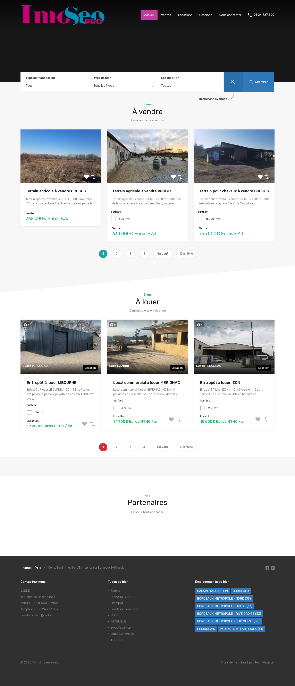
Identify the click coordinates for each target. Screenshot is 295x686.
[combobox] (54, 87)
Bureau (115, 591)
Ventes (166, 15)
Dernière (186, 253)
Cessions (205, 15)
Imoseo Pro (30, 568)
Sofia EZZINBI (119, 366)
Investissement (121, 627)
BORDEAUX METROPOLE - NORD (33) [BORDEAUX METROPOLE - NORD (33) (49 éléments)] (224, 598)
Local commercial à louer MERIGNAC (146, 382)
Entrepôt (116, 603)
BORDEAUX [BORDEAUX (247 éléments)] (241, 591)
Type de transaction (40, 78)
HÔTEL (115, 615)
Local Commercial (122, 634)
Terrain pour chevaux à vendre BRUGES (234, 191)
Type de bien (102, 78)
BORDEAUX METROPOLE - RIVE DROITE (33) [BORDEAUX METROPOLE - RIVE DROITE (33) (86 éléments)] (229, 614)
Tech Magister (264, 662)
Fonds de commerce (124, 609)
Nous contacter (230, 15)
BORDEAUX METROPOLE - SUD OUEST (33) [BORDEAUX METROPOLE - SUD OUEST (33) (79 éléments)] (228, 621)
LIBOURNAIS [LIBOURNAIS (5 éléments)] (206, 629)
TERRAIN (116, 640)
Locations (185, 15)
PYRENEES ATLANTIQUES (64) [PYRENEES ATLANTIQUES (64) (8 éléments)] (241, 629)
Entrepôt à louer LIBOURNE (52, 382)
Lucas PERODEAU (35, 366)
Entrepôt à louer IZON (220, 382)
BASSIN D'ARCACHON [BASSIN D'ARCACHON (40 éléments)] (212, 591)
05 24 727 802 (264, 15)
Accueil (149, 15)
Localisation (170, 78)
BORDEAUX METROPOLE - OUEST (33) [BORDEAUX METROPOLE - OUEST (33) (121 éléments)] (224, 606)
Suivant (162, 253)
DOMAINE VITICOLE (124, 597)
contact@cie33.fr (41, 615)
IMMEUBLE (118, 621)
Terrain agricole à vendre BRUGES (56, 191)
